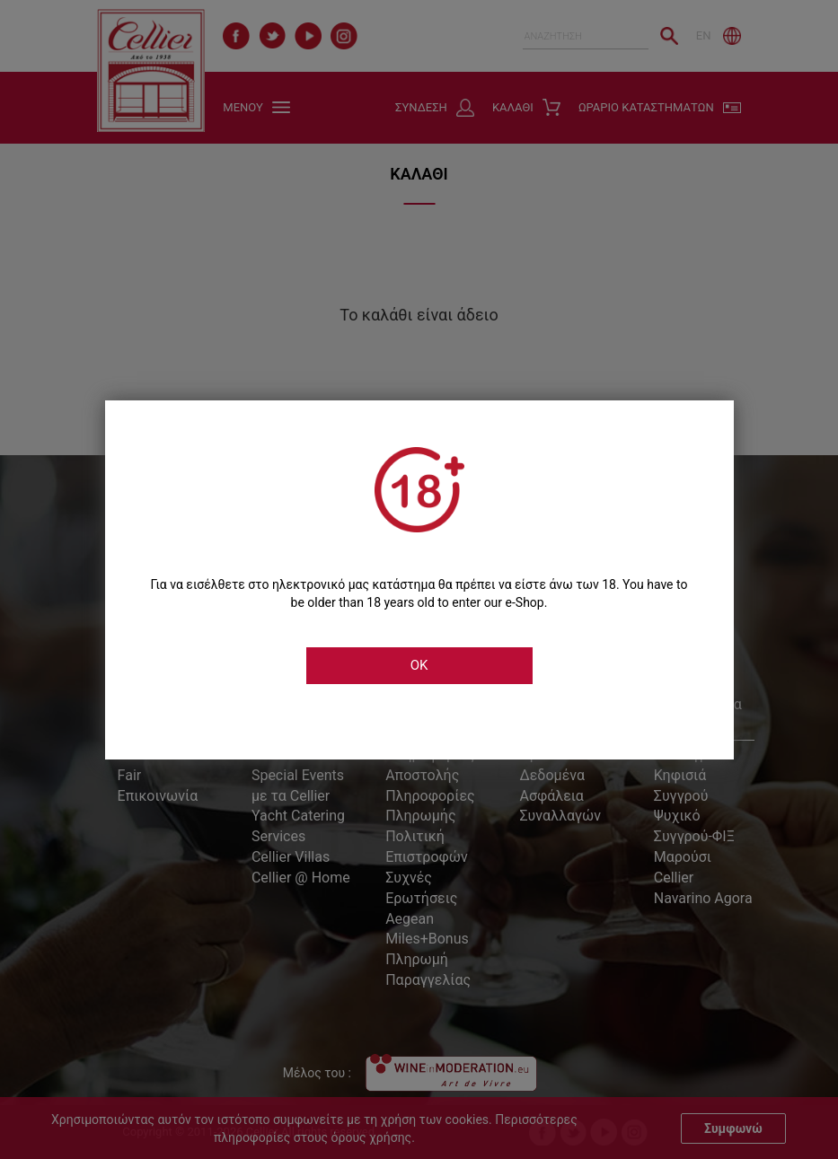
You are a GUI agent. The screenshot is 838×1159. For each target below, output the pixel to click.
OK (419, 665)
